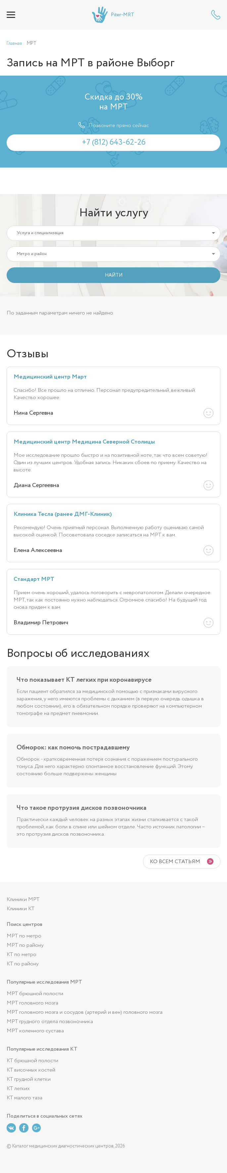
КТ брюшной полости (32, 1061)
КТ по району (23, 964)
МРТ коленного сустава (35, 1031)
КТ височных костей (31, 1070)
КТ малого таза (24, 1098)
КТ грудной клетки (29, 1079)
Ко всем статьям (175, 861)
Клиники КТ (20, 909)
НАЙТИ (113, 275)
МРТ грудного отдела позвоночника (50, 1021)
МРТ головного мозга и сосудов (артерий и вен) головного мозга (84, 1012)
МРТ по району (25, 945)
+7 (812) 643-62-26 (215, 15)
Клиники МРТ (23, 899)
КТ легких (18, 1088)
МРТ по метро (24, 936)
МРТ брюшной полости (35, 994)
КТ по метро (21, 954)
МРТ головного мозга (32, 1003)
